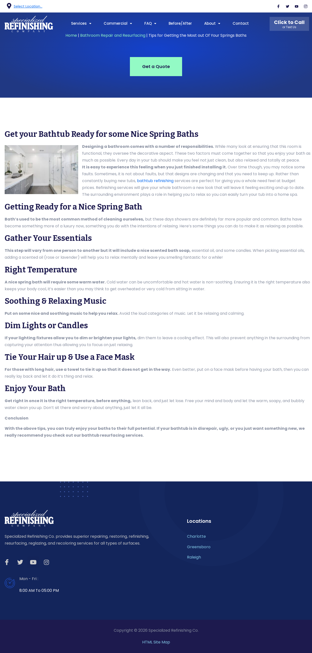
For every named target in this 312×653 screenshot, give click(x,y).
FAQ (150, 23)
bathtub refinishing (155, 181)
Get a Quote (156, 66)
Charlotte (196, 536)
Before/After (180, 23)
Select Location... (28, 6)
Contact (241, 23)
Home (71, 35)
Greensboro (199, 547)
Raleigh (194, 557)
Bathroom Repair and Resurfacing (112, 35)
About (212, 23)
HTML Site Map (156, 642)
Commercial (118, 23)
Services (81, 23)
